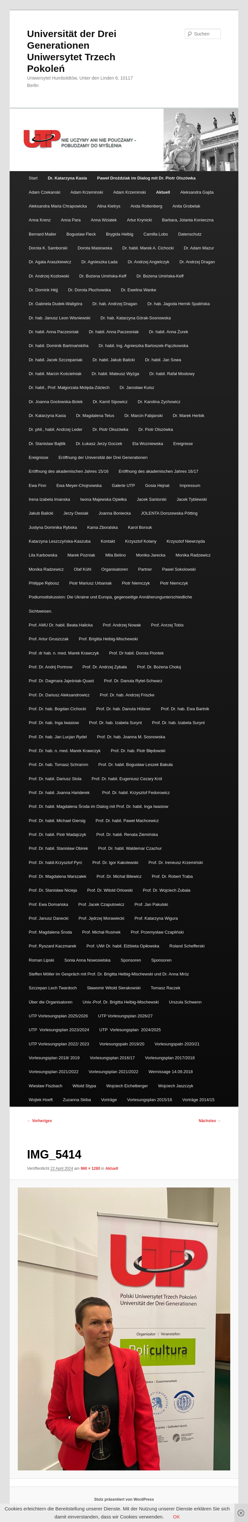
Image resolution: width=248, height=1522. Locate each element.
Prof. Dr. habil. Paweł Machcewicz (127, 820)
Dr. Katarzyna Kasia (47, 415)
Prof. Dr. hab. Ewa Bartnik (185, 708)
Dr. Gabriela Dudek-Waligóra (55, 303)
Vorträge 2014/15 (198, 1099)
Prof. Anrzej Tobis (167, 625)
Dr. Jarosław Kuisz (136, 387)
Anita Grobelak (186, 206)
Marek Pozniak (81, 555)
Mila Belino (115, 555)
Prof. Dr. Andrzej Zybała (105, 666)
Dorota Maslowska (95, 248)
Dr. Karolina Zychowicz (159, 401)
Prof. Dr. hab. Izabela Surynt (115, 722)
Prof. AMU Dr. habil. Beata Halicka (61, 625)
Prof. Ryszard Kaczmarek (52, 946)
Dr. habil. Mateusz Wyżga (115, 373)
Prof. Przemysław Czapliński (158, 932)
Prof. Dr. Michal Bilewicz (119, 876)
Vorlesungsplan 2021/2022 (53, 1071)
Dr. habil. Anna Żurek (168, 331)
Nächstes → (210, 1121)
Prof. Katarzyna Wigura (156, 918)
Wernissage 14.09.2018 (171, 1071)
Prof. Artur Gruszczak (49, 638)
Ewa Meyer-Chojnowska (79, 485)
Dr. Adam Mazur (199, 248)
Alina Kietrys (108, 206)
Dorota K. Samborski (48, 248)
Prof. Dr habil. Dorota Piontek (136, 653)
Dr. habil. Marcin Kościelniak (55, 373)
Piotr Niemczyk (136, 583)
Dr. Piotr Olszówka (156, 429)
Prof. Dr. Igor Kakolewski (115, 862)
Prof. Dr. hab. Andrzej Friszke (127, 695)
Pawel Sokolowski (179, 569)
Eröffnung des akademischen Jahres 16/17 (158, 471)
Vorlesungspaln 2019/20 (121, 1044)
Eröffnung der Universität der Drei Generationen (103, 457)
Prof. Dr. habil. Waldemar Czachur (130, 848)
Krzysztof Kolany (141, 541)
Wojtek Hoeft (41, 1099)
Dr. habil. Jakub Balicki (114, 359)
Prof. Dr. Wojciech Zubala (166, 890)
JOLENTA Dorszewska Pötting (169, 513)
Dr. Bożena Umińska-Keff (102, 276)
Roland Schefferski (187, 946)
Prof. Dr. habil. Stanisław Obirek (58, 848)
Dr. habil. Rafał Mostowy (172, 373)
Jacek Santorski (152, 499)
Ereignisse (183, 443)
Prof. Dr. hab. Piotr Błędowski (138, 750)
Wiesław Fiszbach (45, 1085)
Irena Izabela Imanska (49, 499)
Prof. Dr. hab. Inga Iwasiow (54, 722)
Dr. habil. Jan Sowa (163, 359)
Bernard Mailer (42, 234)
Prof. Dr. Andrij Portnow (50, 666)
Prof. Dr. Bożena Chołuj (159, 666)
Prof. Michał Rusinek (101, 932)
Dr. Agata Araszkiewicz (50, 261)
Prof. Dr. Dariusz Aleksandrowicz (59, 695)
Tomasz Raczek (166, 987)
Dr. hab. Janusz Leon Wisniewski (59, 317)
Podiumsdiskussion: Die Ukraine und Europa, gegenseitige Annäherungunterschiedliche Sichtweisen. (110, 604)
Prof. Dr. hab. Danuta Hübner (123, 708)
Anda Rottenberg (146, 206)
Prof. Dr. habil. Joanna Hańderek (60, 792)
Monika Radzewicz (193, 555)
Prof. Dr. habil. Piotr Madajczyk (57, 834)
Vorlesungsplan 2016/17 (112, 1057)
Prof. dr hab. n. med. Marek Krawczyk (64, 653)
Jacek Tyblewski (192, 499)
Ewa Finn (37, 485)
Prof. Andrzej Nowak (122, 625)
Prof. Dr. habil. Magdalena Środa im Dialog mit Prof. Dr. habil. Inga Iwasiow (98, 806)
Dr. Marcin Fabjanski (143, 415)
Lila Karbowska (43, 555)
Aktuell (163, 192)
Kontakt (108, 541)
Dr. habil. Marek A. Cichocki (148, 248)
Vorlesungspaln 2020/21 (177, 1044)
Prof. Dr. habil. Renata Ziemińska (127, 834)
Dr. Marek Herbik (188, 415)
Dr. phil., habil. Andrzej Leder (55, 429)
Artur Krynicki (139, 220)
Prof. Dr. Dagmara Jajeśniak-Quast (61, 680)
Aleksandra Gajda (196, 192)
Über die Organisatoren (50, 1002)
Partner (145, 569)
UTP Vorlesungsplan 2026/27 (126, 1015)
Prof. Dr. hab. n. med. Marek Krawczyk (65, 750)
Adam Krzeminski (86, 192)
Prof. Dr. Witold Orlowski (110, 890)
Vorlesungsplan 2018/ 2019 (54, 1057)
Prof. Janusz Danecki (48, 918)
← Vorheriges (39, 1121)
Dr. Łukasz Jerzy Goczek (99, 443)
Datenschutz (190, 234)
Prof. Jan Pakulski (151, 904)
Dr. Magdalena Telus (95, 415)
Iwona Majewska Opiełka (103, 499)
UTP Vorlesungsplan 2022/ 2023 (59, 1044)
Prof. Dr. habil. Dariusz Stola (55, 778)
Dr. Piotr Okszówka (111, 429)
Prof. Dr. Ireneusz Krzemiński (176, 862)
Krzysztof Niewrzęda (186, 541)
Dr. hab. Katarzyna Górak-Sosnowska (135, 317)
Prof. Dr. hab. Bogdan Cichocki (57, 708)
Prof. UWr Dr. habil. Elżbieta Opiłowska (123, 946)
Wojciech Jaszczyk (175, 1085)
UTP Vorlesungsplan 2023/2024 (59, 1029)
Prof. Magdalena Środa (50, 932)
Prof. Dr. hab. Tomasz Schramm (58, 764)
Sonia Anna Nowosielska (87, 960)
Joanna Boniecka (114, 513)
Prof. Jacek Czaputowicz (101, 904)
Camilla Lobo (155, 234)
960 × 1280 (90, 1168)
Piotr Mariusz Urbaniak (90, 583)
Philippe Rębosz (44, 583)
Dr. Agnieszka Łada (99, 261)
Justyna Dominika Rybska (53, 527)
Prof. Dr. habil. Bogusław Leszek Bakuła (135, 764)
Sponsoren (131, 960)
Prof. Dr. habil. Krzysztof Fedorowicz (136, 792)
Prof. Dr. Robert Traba (172, 876)
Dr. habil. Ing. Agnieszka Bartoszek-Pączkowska (143, 345)
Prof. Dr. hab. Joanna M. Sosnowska (131, 736)
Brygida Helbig (119, 234)
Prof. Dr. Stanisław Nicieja (53, 890)
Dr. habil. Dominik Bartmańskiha (58, 345)
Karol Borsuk (140, 527)
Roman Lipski (41, 960)
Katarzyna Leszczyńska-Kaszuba (59, 541)
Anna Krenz (40, 220)
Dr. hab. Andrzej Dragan (114, 303)
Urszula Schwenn (185, 1002)
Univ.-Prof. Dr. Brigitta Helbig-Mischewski (121, 1002)
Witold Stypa (84, 1085)
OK (176, 1516)
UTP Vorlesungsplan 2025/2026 (58, 1015)
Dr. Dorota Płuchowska (89, 289)
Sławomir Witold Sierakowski (113, 987)
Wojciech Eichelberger (127, 1085)
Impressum (190, 485)
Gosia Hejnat (157, 485)
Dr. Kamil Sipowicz (110, 401)
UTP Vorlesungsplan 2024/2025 (130, 1029)
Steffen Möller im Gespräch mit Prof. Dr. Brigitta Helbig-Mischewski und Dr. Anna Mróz (109, 974)
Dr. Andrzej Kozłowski (49, 276)
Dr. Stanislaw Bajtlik (47, 443)
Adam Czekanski (44, 192)
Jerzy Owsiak (75, 513)
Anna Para (70, 220)
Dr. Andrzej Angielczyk (149, 261)
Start (33, 178)
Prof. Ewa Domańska (48, 904)
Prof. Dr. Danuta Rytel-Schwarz (133, 680)
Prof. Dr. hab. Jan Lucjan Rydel (58, 736)
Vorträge (109, 1099)
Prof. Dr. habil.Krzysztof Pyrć (55, 862)
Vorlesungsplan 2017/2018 (170, 1057)
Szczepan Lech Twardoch (53, 987)
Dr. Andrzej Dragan (197, 261)
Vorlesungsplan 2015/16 (149, 1099)
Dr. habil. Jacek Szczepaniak (55, 359)
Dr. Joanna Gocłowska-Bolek (56, 401)
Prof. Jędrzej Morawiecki (101, 918)
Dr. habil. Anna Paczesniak (54, 331)
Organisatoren (114, 569)
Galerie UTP (123, 485)
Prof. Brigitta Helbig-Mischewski (108, 638)
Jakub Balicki (41, 513)
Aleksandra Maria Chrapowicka (58, 206)
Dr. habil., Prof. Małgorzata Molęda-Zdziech (69, 387)
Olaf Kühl (82, 569)
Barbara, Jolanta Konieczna (188, 220)
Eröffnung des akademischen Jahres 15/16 (68, 471)
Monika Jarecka (150, 555)
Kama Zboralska (102, 527)
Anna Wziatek (104, 220)
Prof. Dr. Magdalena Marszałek (57, 876)
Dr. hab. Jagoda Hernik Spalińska (178, 303)
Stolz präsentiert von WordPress (124, 1499)
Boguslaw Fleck (81, 234)
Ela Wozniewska (147, 443)
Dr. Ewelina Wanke (138, 289)
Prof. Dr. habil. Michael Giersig (57, 820)
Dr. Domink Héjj (43, 289)
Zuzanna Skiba (77, 1099)
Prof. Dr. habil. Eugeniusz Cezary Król (127, 778)
